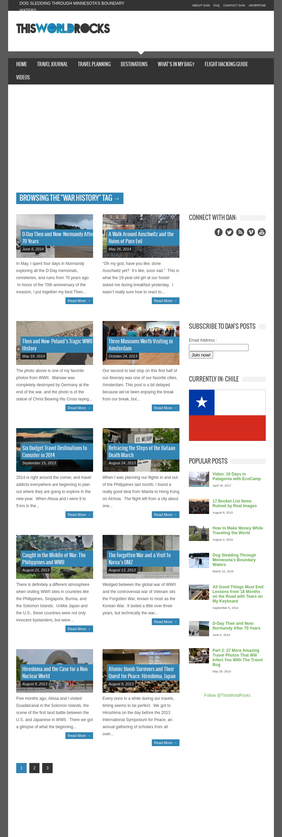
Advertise (257, 5)
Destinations (134, 64)
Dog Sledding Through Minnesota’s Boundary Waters (234, 560)
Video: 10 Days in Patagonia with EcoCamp (237, 476)
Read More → (79, 301)
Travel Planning (94, 64)
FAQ (217, 5)
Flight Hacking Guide (226, 64)
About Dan (201, 5)
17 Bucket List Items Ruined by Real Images (235, 503)
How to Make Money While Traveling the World (238, 530)
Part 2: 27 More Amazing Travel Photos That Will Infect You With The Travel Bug (238, 657)
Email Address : (203, 340)
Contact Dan (234, 5)
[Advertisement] (141, 142)
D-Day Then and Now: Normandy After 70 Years (236, 626)
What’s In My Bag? (176, 64)
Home (21, 64)
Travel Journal (52, 64)
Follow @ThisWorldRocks (227, 695)
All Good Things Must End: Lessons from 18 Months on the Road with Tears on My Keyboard (238, 594)
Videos (23, 77)
